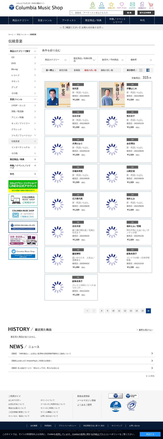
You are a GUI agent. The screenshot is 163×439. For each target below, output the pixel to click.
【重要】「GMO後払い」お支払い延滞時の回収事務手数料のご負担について (41, 354)
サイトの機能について (49, 412)
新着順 (77, 70)
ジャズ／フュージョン (21, 135)
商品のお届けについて (17, 408)
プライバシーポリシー (67, 426)
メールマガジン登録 (86, 400)
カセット (15, 81)
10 (113, 311)
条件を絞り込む (51, 50)
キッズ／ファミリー (20, 123)
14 (137, 311)
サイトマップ (117, 426)
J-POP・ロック (18, 105)
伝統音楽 (15, 141)
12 (125, 311)
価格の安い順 (107, 70)
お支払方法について (16, 404)
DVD (13, 63)
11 (119, 311)
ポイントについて (48, 400)
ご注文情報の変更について (19, 412)
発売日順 (63, 70)
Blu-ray (14, 69)
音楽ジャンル (45, 20)
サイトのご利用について (50, 408)
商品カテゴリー (20, 20)
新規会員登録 (83, 396)
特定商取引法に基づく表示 (93, 426)
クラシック (16, 129)
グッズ (14, 87)
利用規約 (48, 426)
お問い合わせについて (49, 416)
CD (12, 57)
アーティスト (69, 20)
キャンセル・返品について (19, 416)
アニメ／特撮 (17, 117)
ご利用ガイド (14, 396)
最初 (87, 310)
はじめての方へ (14, 400)
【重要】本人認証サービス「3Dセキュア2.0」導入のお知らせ (35, 368)
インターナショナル (20, 147)
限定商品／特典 (93, 20)
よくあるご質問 (84, 405)
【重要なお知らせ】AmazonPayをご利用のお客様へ (31, 361)
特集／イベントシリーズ (117, 20)
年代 (142, 20)
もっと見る (150, 376)
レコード (15, 75)
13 (131, 311)
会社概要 (33, 426)
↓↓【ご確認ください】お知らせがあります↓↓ (81, 27)
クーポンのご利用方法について (53, 404)
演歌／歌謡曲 (17, 111)
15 (142, 311)
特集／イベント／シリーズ (20, 166)
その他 (14, 93)
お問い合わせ (134, 426)
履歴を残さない (146, 330)
